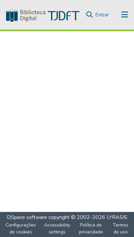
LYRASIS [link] (117, 217)
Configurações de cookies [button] (21, 228)
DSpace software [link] (27, 217)
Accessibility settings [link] (57, 228)
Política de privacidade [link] (91, 228)
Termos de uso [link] (120, 228)
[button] (42, 15)
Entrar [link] (102, 14)
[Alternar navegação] (125, 15)
